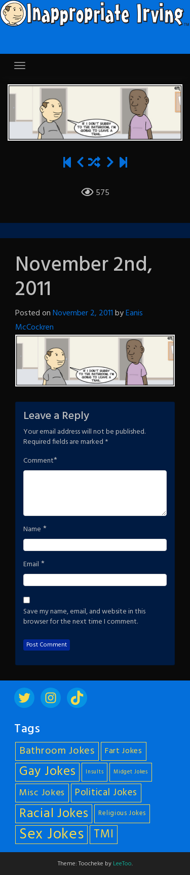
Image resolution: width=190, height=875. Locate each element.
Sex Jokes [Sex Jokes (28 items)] (51, 834)
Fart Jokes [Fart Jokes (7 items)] (123, 751)
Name (32, 530)
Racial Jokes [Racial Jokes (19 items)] (53, 813)
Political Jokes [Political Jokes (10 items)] (106, 792)
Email (31, 565)
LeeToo (122, 864)
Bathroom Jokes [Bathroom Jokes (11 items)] (57, 751)
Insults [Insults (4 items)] (94, 772)
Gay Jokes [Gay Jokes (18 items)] (47, 772)
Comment (38, 461)
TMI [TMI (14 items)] (103, 834)
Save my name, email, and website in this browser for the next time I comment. (84, 617)
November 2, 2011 (83, 313)
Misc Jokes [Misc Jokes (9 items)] (42, 793)
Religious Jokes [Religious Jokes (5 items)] (122, 813)
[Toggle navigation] (19, 65)
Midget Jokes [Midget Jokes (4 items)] (130, 772)
